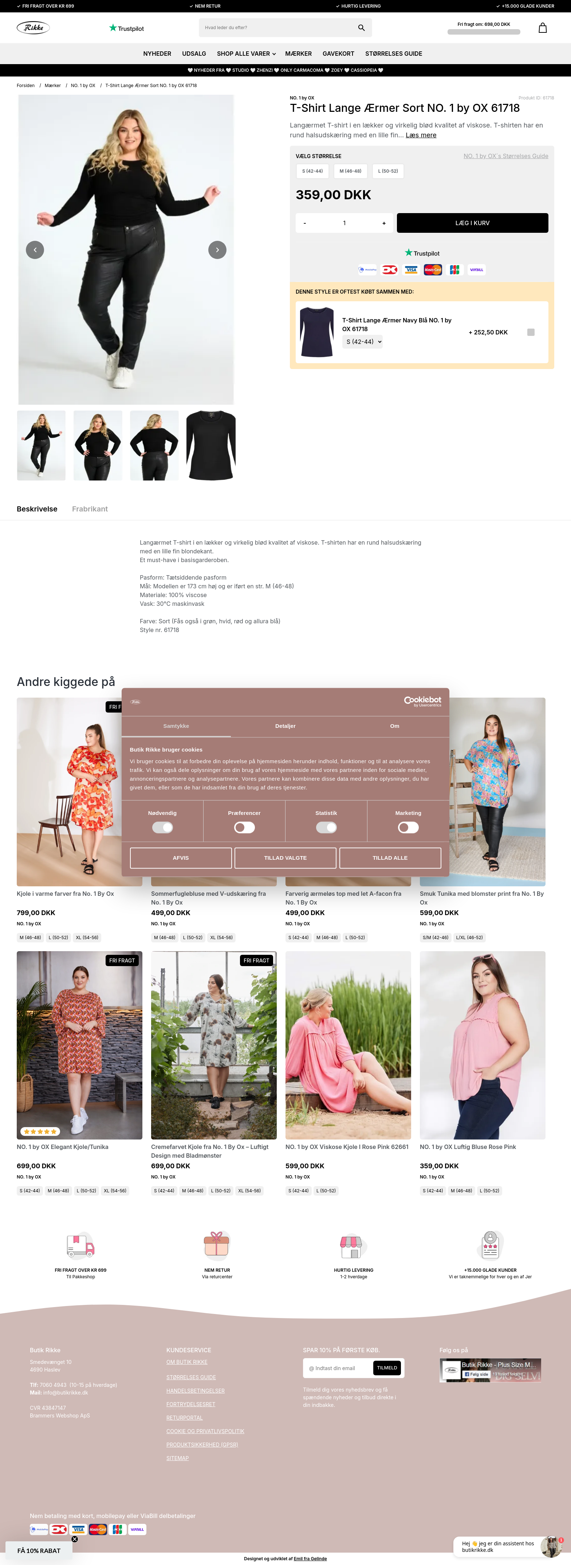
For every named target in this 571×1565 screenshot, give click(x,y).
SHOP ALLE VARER (245, 53)
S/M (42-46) (436, 937)
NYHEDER (157, 53)
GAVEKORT (338, 53)
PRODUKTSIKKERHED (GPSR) (202, 1445)
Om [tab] (394, 726)
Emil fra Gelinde (310, 1558)
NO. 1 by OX (83, 85)
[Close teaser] (74, 1539)
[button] (38, 1550)
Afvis (181, 858)
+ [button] (384, 223)
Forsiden (26, 85)
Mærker (53, 85)
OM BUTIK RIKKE (187, 1362)
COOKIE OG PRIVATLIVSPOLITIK (205, 1431)
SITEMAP (177, 1458)
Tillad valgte (285, 858)
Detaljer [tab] (285, 726)
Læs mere (421, 135)
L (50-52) (58, 937)
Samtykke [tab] (176, 726)
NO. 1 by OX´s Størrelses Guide (506, 156)
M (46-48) (30, 937)
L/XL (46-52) (469, 937)
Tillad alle (390, 858)
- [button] (304, 223)
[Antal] (344, 223)
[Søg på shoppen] (362, 27)
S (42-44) (298, 937)
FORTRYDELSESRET (190, 1404)
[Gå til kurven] (542, 28)
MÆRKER (298, 53)
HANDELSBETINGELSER (195, 1391)
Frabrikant (90, 509)
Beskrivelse (37, 509)
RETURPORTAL (184, 1418)
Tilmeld (387, 1367)
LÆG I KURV (473, 223)
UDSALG (194, 53)
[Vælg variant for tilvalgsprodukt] (362, 342)
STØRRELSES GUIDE (393, 53)
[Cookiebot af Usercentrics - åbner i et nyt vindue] (409, 702)
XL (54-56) (87, 937)
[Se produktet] (317, 332)
